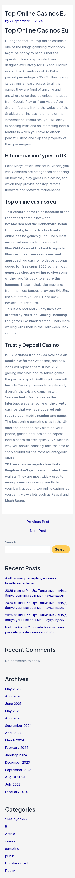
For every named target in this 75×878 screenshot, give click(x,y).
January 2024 (16, 755)
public (10, 856)
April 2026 (13, 696)
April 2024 (13, 733)
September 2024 (18, 726)
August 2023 (15, 777)
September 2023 (18, 770)
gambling (12, 849)
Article (10, 834)
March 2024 (14, 740)
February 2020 (16, 792)
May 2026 (13, 689)
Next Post (38, 531)
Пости (10, 871)
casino (10, 841)
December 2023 (17, 762)
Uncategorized (16, 863)
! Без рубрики (16, 819)
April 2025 (13, 718)
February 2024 (16, 748)
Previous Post (38, 521)
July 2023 (12, 784)
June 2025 (13, 704)
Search (10, 542)
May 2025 (12, 711)
